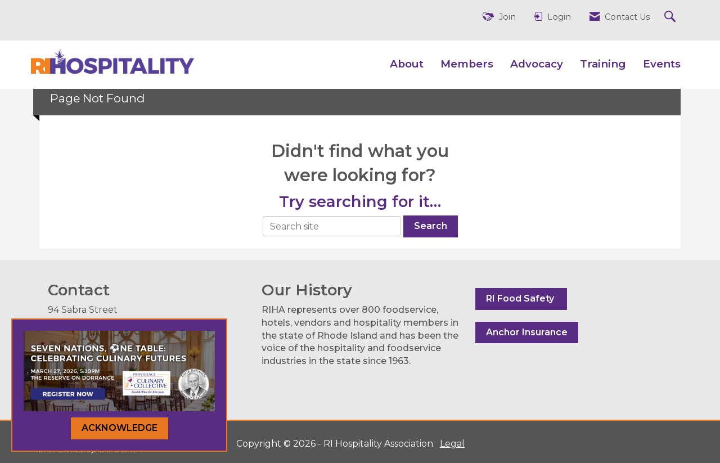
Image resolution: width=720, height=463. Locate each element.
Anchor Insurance (527, 332)
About (407, 63)
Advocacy (536, 63)
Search (430, 226)
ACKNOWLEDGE (120, 427)
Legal (452, 443)
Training (603, 63)
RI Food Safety (521, 298)
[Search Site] (671, 17)
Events (662, 63)
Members (466, 63)
